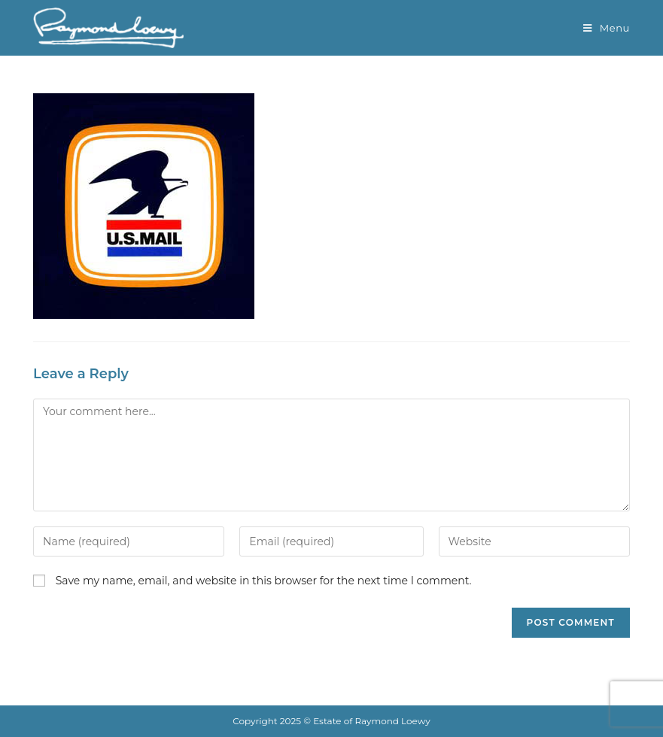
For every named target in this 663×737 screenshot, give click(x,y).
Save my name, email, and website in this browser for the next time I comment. (264, 580)
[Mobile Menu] (606, 28)
